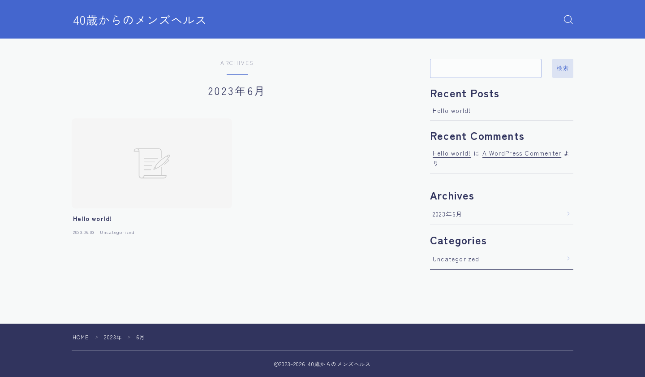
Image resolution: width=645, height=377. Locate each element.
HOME (81, 337)
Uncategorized (456, 258)
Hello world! (452, 110)
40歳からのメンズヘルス (142, 19)
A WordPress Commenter (521, 152)
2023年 (113, 337)
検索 (563, 68)
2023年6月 (448, 213)
